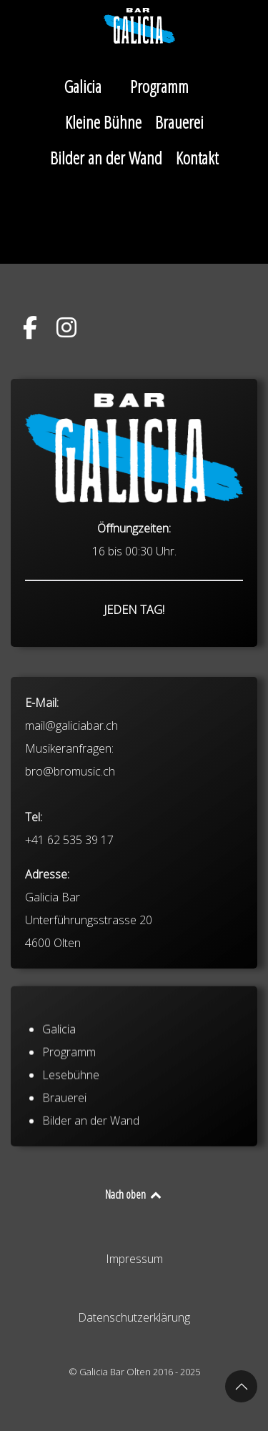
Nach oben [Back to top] (134, 1194)
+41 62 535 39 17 (69, 885)
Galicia (59, 1054)
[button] (241, 1386)
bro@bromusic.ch (70, 817)
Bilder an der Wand (90, 1146)
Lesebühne (70, 1100)
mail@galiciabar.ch (71, 771)
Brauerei (64, 1123)
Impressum (134, 1259)
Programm (69, 1077)
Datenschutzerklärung (134, 1317)
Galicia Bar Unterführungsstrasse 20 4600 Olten (88, 965)
